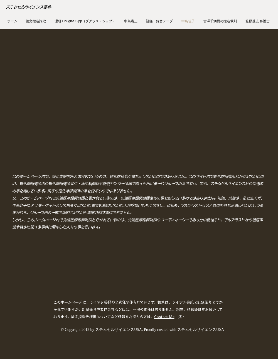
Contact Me (164, 317)
